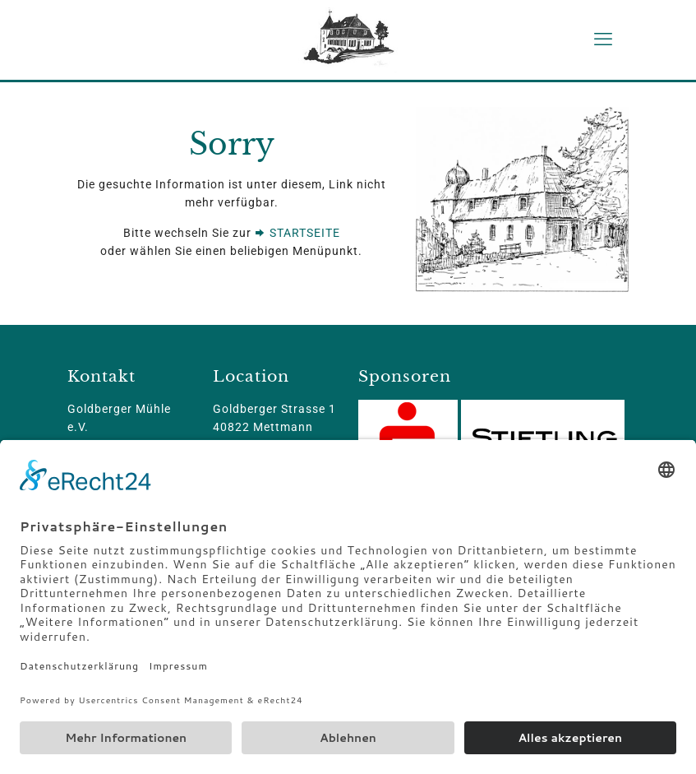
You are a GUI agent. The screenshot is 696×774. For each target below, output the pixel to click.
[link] (522, 199)
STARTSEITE (297, 232)
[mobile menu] (603, 39)
